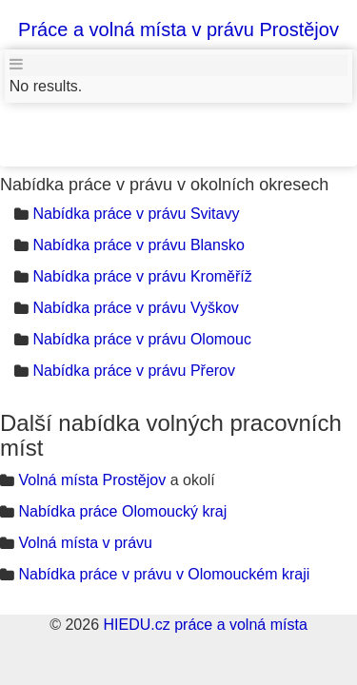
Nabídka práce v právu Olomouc (141, 339)
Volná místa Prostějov (92, 480)
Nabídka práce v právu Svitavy (135, 214)
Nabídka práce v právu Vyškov (135, 308)
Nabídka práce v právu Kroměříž (141, 276)
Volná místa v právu (85, 543)
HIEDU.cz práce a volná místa (205, 624)
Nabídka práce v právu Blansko (138, 245)
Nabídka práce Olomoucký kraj (122, 511)
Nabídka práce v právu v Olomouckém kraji (163, 574)
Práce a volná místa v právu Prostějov (178, 29)
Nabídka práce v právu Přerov (133, 370)
